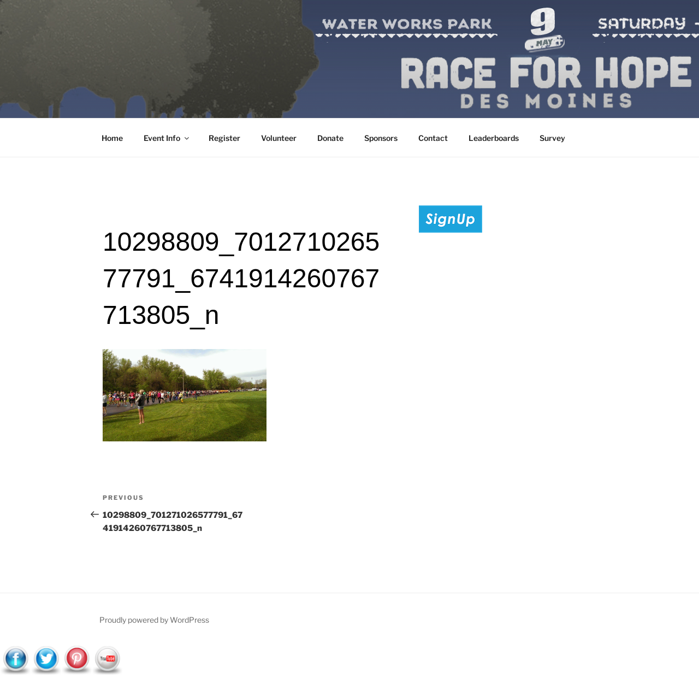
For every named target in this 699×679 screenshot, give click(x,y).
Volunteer (279, 138)
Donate (330, 138)
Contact (433, 138)
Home (112, 138)
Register (224, 138)
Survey (552, 138)
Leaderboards (494, 138)
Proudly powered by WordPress (154, 619)
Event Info (167, 138)
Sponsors (381, 138)
